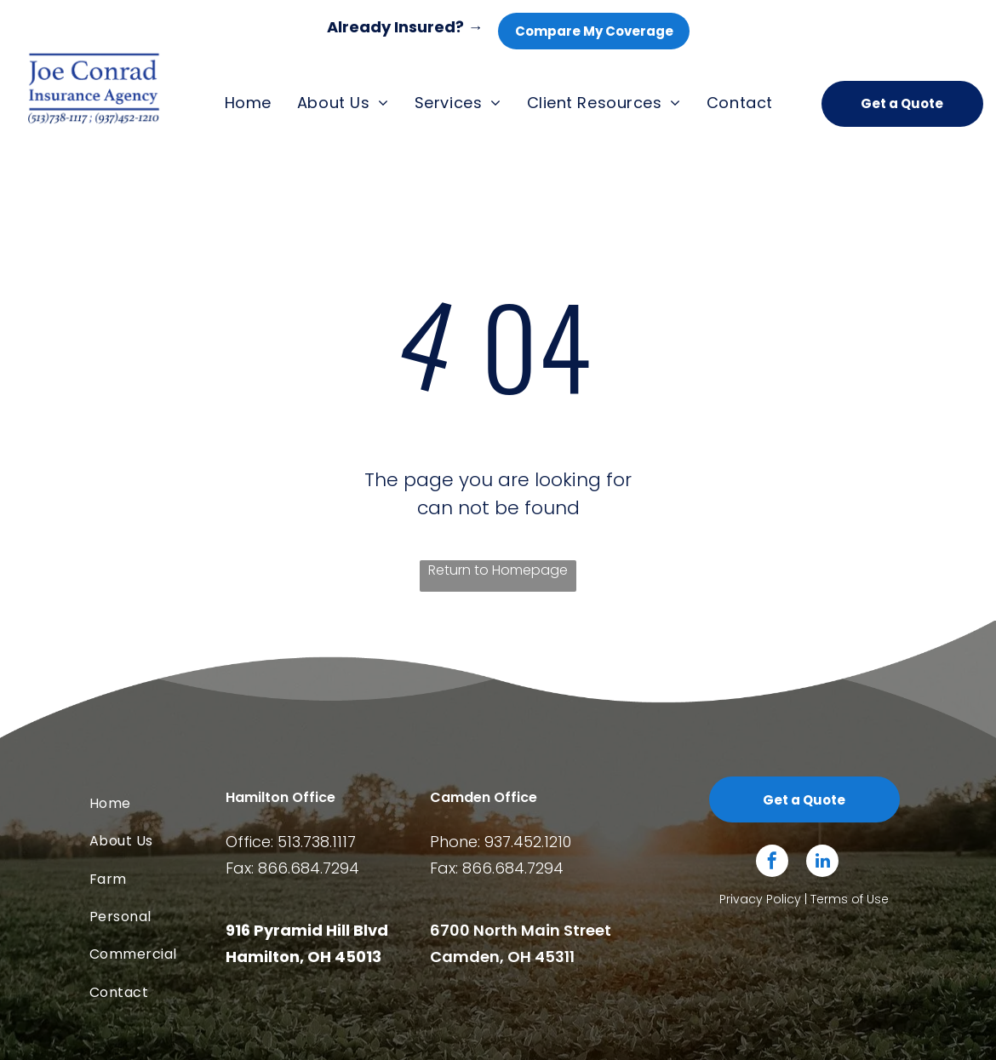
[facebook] (772, 863)
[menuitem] (248, 103)
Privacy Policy (760, 899)
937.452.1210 (527, 841)
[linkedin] (822, 863)
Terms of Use (849, 899)
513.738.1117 (317, 841)
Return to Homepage (498, 570)
